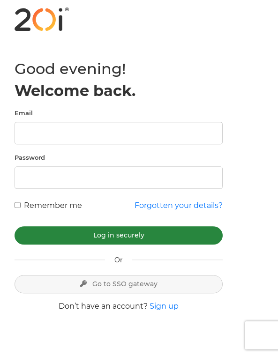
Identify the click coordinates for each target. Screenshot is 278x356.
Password (30, 157)
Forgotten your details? (179, 205)
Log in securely (118, 235)
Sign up (164, 306)
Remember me (53, 205)
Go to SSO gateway (119, 284)
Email (24, 113)
